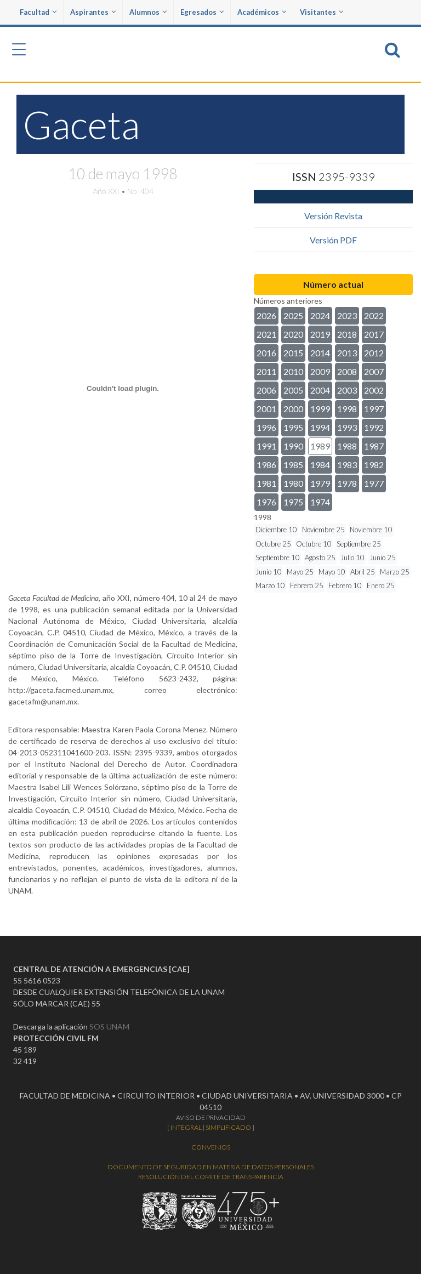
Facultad (38, 12)
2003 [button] (347, 390)
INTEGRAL (186, 1127)
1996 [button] (266, 427)
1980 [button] (293, 483)
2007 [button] (374, 371)
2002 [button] (374, 390)
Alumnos (148, 12)
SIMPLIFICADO (228, 1127)
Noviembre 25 (323, 529)
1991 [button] (266, 446)
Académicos (261, 12)
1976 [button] (266, 502)
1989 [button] (320, 446)
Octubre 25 (273, 543)
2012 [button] (374, 353)
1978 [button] (347, 483)
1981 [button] (266, 483)
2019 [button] (320, 334)
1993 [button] (347, 427)
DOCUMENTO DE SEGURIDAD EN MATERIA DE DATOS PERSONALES (210, 1167)
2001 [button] (266, 408)
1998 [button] (347, 408)
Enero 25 (381, 585)
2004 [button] (320, 390)
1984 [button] (320, 464)
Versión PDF (333, 240)
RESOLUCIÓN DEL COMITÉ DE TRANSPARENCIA (210, 1177)
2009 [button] (320, 371)
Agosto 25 (320, 557)
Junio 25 (382, 557)
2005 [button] (293, 390)
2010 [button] (293, 371)
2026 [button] (266, 315)
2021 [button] (266, 334)
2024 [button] (320, 315)
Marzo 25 (394, 571)
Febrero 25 (306, 585)
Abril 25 (362, 571)
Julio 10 (352, 557)
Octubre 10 (314, 543)
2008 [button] (347, 371)
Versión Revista (333, 216)
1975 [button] (293, 502)
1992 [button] (374, 427)
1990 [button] (293, 446)
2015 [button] (293, 353)
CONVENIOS (210, 1147)
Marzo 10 (270, 585)
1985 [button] (293, 464)
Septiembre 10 (277, 557)
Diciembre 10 (276, 529)
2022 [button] (374, 315)
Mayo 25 (300, 571)
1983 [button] (347, 464)
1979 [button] (320, 483)
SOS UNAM (109, 1026)
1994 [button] (320, 427)
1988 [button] (347, 446)
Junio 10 (268, 571)
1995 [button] (293, 427)
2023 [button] (347, 315)
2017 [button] (374, 334)
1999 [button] (320, 408)
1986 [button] (266, 464)
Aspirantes (93, 12)
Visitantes (321, 12)
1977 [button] (374, 483)
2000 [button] (293, 408)
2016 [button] (266, 353)
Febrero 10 (345, 585)
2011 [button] (266, 371)
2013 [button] (347, 353)
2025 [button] (293, 315)
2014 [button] (320, 353)
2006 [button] (266, 390)
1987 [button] (374, 446)
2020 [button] (293, 334)
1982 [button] (374, 464)
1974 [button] (320, 502)
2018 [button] (347, 334)
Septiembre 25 (359, 543)
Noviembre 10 (371, 529)
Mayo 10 (331, 571)
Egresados (202, 12)
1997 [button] (374, 408)
